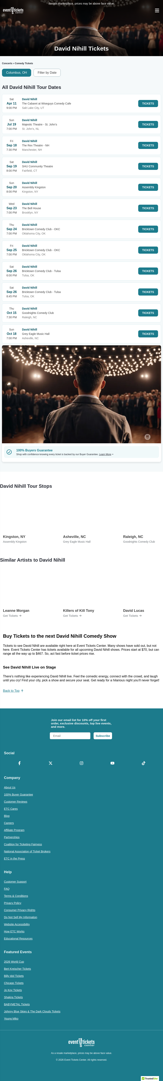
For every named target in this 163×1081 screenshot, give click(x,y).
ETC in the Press (14, 858)
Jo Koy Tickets (13, 990)
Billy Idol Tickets (14, 975)
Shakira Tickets (13, 997)
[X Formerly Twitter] (50, 763)
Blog (7, 815)
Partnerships (12, 837)
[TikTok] (143, 763)
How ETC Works (14, 931)
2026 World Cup (14, 961)
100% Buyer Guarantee (18, 794)
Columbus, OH (16, 72)
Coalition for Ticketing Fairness (23, 844)
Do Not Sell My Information (20, 917)
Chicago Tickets (14, 983)
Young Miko (11, 1018)
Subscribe (103, 735)
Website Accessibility (17, 924)
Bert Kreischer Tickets (17, 968)
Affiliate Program (14, 830)
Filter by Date (47, 72)
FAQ (7, 888)
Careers (9, 823)
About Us (9, 787)
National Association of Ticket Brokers (27, 851)
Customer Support (15, 881)
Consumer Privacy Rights (19, 910)
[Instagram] (81, 763)
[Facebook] (19, 763)
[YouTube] (112, 763)
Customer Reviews (15, 801)
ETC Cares (11, 808)
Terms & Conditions (16, 895)
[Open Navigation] (157, 10)
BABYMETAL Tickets (17, 1004)
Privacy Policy (12, 903)
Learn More (106, 454)
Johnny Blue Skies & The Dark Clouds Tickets (32, 1011)
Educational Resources (18, 938)
